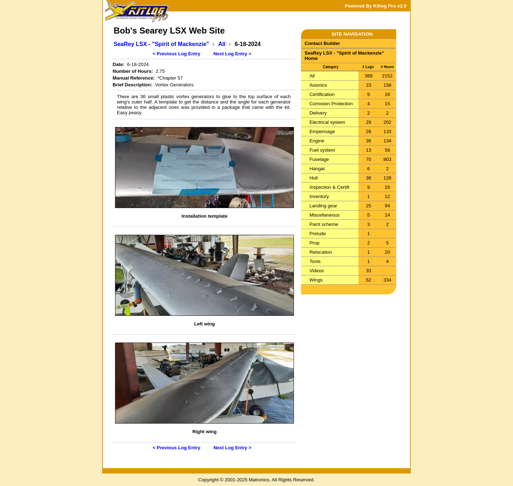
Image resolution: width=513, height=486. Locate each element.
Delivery (318, 113)
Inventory (319, 196)
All (222, 44)
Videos (317, 270)
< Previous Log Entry (177, 53)
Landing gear (323, 205)
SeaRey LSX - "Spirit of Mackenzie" (161, 44)
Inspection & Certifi (329, 187)
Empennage (322, 131)
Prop (315, 242)
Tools (315, 261)
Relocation (321, 252)
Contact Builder (322, 43)
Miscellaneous (325, 215)
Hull (314, 178)
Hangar (317, 168)
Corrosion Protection (331, 103)
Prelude (318, 233)
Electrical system (327, 122)
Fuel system (322, 150)
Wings (316, 280)
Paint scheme (324, 224)
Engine (317, 140)
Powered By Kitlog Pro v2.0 (375, 6)
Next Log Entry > (232, 53)
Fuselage (319, 159)
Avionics (318, 85)
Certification (322, 94)
